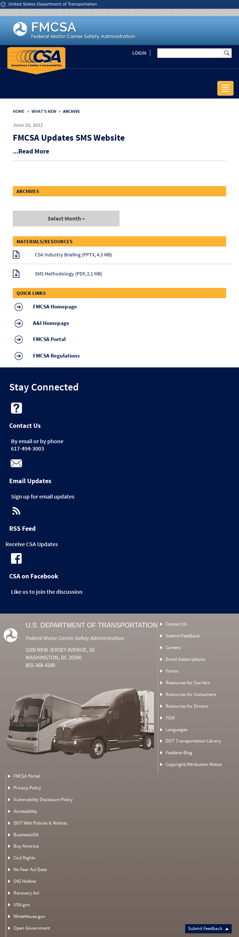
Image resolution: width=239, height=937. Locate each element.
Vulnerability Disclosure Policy (43, 799)
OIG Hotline (25, 881)
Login (139, 52)
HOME (18, 111)
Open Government (32, 928)
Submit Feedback (208, 928)
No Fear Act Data (30, 869)
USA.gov (22, 904)
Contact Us (176, 624)
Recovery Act (26, 893)
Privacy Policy (27, 788)
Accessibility (25, 811)
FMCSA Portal (27, 776)
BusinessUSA (26, 835)
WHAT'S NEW (44, 111)
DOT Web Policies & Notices (40, 823)
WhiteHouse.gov (29, 916)
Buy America (26, 846)
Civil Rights (24, 858)
